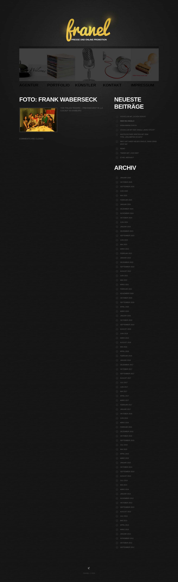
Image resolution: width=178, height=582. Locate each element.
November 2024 (127, 213)
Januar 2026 (125, 178)
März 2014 (124, 489)
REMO (122, 148)
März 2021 (124, 284)
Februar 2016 (126, 427)
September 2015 (127, 440)
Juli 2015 (124, 445)
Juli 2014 (124, 480)
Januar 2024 (125, 227)
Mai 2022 (123, 280)
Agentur (33, 68)
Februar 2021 (126, 289)
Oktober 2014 (126, 467)
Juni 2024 (124, 222)
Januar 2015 (125, 463)
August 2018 (125, 342)
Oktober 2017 (126, 369)
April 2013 (124, 525)
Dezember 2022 (126, 262)
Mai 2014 (123, 485)
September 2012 (127, 547)
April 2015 (124, 454)
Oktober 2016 (126, 414)
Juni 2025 (124, 191)
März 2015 (124, 458)
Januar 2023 (125, 258)
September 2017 (127, 373)
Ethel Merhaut (127, 157)
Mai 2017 (123, 391)
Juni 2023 (124, 240)
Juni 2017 (124, 387)
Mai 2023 (123, 244)
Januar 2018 (125, 360)
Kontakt (117, 68)
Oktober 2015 (126, 436)
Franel (86, 573)
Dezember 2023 (126, 231)
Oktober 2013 (126, 503)
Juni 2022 (124, 276)
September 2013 (127, 507)
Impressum (145, 68)
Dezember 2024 (126, 209)
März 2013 (124, 529)
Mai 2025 (123, 195)
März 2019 (124, 338)
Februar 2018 (126, 356)
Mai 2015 (123, 449)
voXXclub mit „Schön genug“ (133, 116)
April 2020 (124, 307)
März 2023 (124, 249)
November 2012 (127, 538)
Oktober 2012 (126, 543)
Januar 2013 (125, 534)
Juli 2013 (124, 516)
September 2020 (127, 302)
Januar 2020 (125, 316)
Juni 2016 (124, 418)
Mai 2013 (123, 520)
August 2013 (125, 512)
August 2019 (125, 329)
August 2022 (125, 271)
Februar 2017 (126, 405)
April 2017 (124, 396)
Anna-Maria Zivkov (128, 125)
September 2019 (127, 325)
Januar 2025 (125, 204)
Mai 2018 (123, 347)
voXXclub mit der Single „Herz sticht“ (137, 130)
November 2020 (127, 293)
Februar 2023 (126, 253)
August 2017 (125, 378)
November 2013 (127, 498)
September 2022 (127, 267)
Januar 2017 (125, 409)
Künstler (89, 68)
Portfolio (61, 68)
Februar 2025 (126, 200)
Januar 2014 (125, 494)
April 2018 (124, 351)
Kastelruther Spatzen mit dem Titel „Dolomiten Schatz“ (134, 135)
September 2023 (127, 235)
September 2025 (127, 186)
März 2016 (124, 422)
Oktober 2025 (126, 182)
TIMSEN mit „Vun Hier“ (129, 153)
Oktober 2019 (126, 320)
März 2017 (124, 400)
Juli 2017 (124, 382)
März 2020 (124, 311)
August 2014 (125, 476)
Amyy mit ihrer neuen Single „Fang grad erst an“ (138, 143)
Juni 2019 (124, 333)
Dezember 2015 (126, 431)
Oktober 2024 (126, 218)
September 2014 (127, 471)
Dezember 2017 (126, 365)
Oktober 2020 (126, 298)
